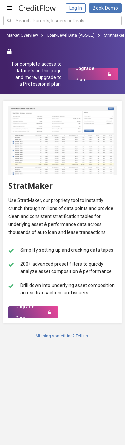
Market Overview (22, 35)
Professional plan (41, 84)
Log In (75, 8)
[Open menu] (9, 8)
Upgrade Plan (93, 74)
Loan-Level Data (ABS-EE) (71, 35)
